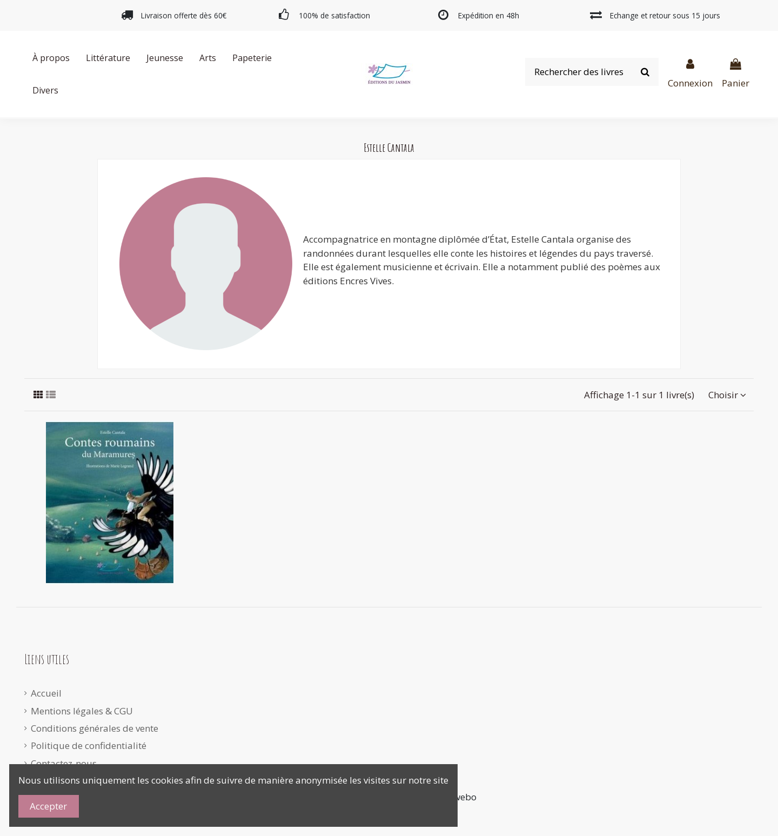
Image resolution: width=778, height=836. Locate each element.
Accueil (46, 693)
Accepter (48, 806)
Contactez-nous (64, 763)
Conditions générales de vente (94, 728)
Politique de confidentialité (88, 745)
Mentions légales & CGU (82, 711)
